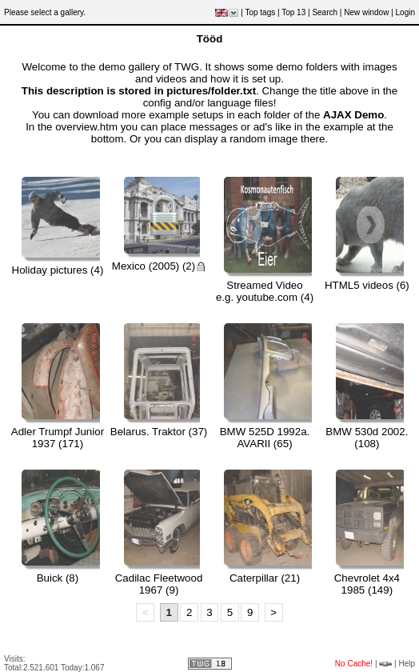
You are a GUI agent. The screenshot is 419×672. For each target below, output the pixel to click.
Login (405, 12)
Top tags (260, 12)
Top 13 (293, 12)
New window (366, 12)
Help (406, 663)
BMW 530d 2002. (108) (366, 438)
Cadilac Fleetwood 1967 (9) (159, 584)
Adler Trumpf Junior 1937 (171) (57, 438)
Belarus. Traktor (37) (158, 432)
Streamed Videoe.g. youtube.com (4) (264, 291)
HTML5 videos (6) (367, 285)
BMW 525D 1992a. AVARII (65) (265, 438)
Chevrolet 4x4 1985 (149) (367, 584)
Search (324, 12)
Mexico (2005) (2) (159, 266)
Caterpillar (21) (264, 578)
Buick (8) (58, 578)
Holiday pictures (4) (58, 270)
